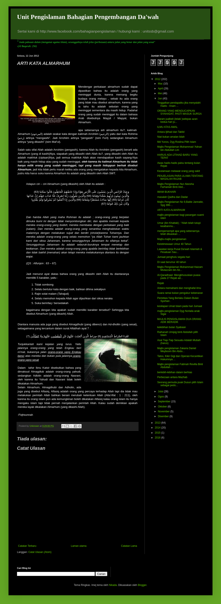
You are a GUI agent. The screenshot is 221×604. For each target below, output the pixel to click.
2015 (158, 432)
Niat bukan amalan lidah (171, 136)
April (161, 88)
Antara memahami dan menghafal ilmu (179, 288)
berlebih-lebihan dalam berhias (174, 372)
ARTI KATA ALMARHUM (171, 209)
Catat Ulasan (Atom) (39, 552)
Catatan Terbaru (27, 545)
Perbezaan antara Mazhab (172, 377)
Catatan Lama (129, 545)
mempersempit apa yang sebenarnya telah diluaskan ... (178, 233)
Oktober (163, 406)
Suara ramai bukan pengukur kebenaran (180, 292)
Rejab (160, 283)
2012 (158, 79)
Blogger (142, 585)
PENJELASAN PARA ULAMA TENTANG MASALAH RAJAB (180, 177)
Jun (160, 98)
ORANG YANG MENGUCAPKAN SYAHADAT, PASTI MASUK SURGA (179, 112)
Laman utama (78, 545)
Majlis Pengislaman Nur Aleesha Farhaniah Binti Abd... (175, 185)
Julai (161, 391)
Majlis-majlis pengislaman (171, 239)
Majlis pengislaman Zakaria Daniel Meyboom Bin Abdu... (176, 350)
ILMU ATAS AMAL (167, 127)
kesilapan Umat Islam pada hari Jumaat (179, 306)
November (164, 411)
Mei (160, 93)
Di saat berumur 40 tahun (171, 262)
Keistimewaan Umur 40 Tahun (174, 244)
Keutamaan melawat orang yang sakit (178, 171)
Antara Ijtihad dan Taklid (170, 131)
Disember (164, 416)
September (164, 401)
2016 (158, 437)
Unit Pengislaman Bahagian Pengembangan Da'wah (88, 16)
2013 (158, 422)
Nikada (113, 585)
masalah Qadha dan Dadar (172, 197)
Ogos (161, 396)
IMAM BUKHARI (166, 191)
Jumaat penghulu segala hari (173, 257)
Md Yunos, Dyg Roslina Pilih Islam (176, 141)
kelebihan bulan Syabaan (171, 327)
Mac (160, 83)
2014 (158, 427)
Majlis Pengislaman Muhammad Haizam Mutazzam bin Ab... (180, 268)
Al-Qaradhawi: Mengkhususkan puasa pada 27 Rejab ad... (178, 277)
